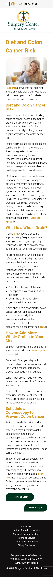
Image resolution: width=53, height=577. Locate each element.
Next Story (34, 507)
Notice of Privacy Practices (26, 534)
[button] (6, 4)
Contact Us (26, 526)
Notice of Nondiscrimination (26, 530)
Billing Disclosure (26, 545)
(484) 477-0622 (28, 4)
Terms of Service (26, 538)
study (17, 233)
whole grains (39, 350)
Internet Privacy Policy (26, 541)
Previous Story (20, 497)
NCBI (43, 326)
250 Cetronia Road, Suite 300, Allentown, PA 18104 (26, 559)
